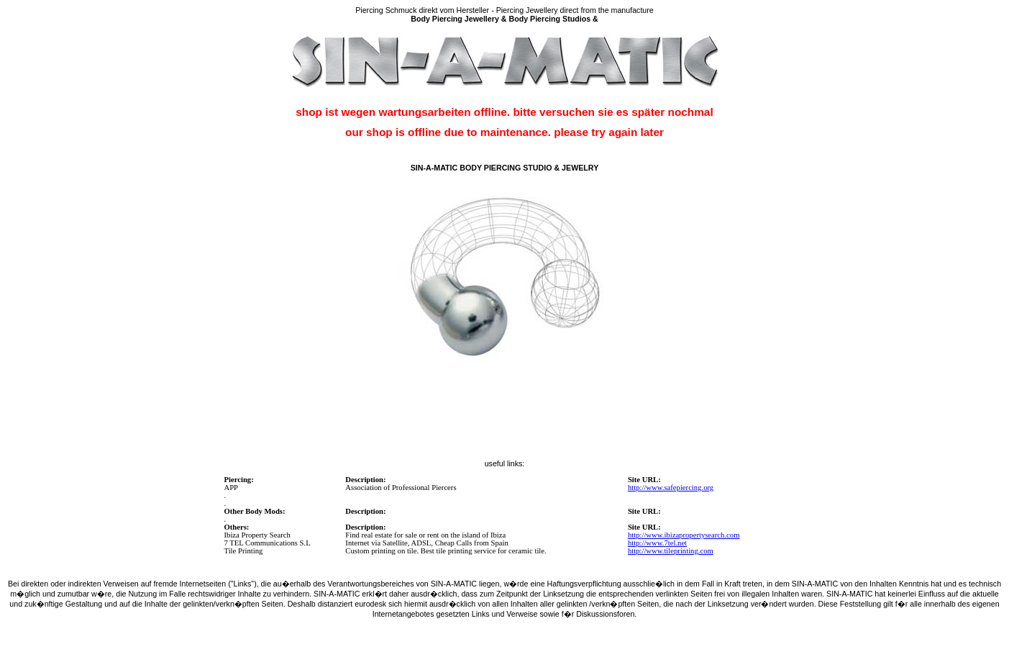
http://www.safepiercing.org (670, 487)
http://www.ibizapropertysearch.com (684, 535)
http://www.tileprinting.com (670, 551)
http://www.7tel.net (657, 543)
